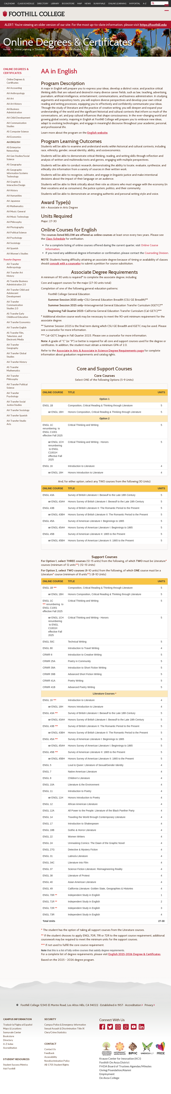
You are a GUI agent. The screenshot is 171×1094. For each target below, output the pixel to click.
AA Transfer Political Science (17, 386)
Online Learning (117, 3)
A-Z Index (8, 1040)
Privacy (149, 1003)
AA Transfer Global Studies (16, 355)
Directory (42, 3)
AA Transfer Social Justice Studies (16, 403)
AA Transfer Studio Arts (16, 422)
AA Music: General (16, 211)
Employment (107, 1070)
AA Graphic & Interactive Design (16, 183)
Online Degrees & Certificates (65, 49)
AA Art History (14, 103)
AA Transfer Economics (18, 322)
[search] (161, 3)
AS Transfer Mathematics (13, 369)
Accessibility (50, 1053)
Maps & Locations (12, 1025)
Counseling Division (156, 253)
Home (6, 49)
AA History (12, 190)
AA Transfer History (17, 362)
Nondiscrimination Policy (57, 1057)
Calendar (9, 3)
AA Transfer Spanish (17, 415)
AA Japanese (13, 200)
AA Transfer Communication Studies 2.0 (15, 305)
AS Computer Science (18, 131)
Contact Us (50, 1045)
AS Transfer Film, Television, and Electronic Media (15, 336)
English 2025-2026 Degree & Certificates (134, 954)
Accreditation (133, 1003)
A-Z (144, 3)
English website (97, 132)
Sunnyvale (99, 3)
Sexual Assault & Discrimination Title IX (64, 1025)
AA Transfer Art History (15, 274)
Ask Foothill (9, 1065)
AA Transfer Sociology (18, 410)
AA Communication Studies (16, 125)
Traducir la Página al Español (17, 1021)
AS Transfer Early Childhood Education (17, 315)
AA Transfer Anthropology (14, 266)
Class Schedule (26, 3)
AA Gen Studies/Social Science (18, 158)
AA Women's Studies (17, 253)
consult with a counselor (65, 263)
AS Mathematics (15, 206)
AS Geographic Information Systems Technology (17, 173)
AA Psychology (14, 237)
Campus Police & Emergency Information (65, 1021)
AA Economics (14, 136)
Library (55, 3)
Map (79, 3)
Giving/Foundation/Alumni (115, 1066)
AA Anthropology (16, 93)
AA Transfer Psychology (13, 395)
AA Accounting (14, 88)
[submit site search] (153, 3)
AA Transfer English (16, 327)
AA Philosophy (14, 222)
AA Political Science (16, 232)
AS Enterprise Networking (14, 149)
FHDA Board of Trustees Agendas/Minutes (125, 1062)
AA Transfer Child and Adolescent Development (18, 293)
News (88, 3)
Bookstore (68, 3)
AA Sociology (13, 243)
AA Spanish (12, 248)
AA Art (10, 98)
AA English (13, 142)
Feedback (49, 1049)
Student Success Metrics (15, 1061)
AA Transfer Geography (13, 346)
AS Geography (14, 164)
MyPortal (134, 3)
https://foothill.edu (153, 25)
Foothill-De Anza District (114, 1058)
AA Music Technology (18, 216)
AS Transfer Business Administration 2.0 (17, 283)
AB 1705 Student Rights (56, 1061)
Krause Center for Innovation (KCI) (120, 1055)
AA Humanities (14, 195)
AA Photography (15, 227)
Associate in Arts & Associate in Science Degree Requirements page (100, 350)
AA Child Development (18, 117)
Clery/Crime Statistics (55, 1028)
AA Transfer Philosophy (13, 377)
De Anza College (109, 1074)
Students (40, 49)
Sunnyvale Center (12, 1028)
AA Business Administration (14, 111)
